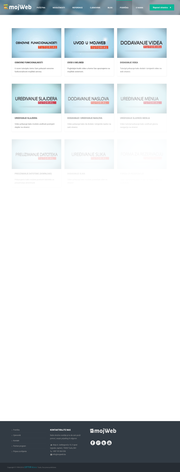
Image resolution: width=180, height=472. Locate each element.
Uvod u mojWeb (75, 62)
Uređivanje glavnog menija (135, 118)
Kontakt (16, 441)
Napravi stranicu (162, 7)
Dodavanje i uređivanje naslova (84, 118)
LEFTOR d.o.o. (30, 467)
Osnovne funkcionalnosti (29, 62)
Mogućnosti (59, 8)
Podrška (124, 8)
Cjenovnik (95, 8)
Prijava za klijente (20, 451)
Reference (77, 8)
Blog (110, 8)
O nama (139, 8)
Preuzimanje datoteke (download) (33, 174)
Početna (41, 8)
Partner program (19, 446)
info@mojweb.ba (59, 454)
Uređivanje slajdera (26, 118)
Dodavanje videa (129, 62)
